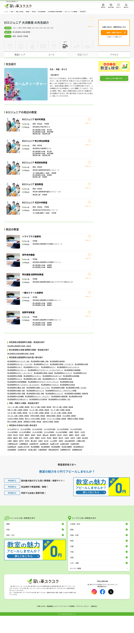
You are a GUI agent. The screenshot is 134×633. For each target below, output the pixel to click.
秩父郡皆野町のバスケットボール (68, 385)
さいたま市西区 (25, 447)
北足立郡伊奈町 (70, 458)
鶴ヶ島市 (34, 458)
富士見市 (85, 455)
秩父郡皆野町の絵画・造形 (16, 408)
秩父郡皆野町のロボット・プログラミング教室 (61, 408)
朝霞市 (37, 455)
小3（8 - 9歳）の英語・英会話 (17, 430)
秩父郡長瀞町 (55, 464)
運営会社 (96, 624)
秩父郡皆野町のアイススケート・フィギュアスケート (45, 387)
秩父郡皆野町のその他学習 (38, 417)
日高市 (40, 458)
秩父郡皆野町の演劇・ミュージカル (38, 405)
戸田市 (26, 455)
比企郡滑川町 (33, 461)
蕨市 (20, 455)
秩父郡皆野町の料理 (75, 414)
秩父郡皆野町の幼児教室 (71, 393)
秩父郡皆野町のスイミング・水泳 (18, 379)
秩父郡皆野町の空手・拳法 (32, 396)
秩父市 (15, 452)
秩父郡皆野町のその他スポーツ (17, 417)
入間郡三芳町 (80, 458)
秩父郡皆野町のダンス (50, 396)
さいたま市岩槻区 (61, 449)
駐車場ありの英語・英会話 (32, 439)
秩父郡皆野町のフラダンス (50, 402)
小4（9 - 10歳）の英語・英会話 (39, 430)
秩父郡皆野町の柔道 (65, 396)
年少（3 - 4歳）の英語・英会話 (41, 424)
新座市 (55, 455)
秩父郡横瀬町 (35, 464)
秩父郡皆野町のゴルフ (14, 385)
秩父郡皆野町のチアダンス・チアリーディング (43, 399)
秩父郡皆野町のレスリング (54, 411)
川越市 (71, 449)
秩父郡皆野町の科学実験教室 (16, 399)
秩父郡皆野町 (45, 464)
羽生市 (65, 452)
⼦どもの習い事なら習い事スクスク (67, 631)
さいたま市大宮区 (49, 447)
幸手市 (27, 458)
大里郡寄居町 (42, 467)
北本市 (72, 455)
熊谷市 (77, 449)
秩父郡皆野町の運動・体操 (39, 379)
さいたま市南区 (37, 449)
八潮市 (78, 455)
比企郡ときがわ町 (23, 464)
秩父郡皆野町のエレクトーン (16, 387)
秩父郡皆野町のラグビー (32, 385)
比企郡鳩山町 (11, 464)
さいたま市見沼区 (63, 447)
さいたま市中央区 (76, 447)
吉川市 (46, 458)
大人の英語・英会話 (69, 433)
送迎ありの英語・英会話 (51, 439)
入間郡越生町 (23, 461)
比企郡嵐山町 (44, 461)
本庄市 (39, 452)
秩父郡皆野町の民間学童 (59, 414)
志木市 (43, 455)
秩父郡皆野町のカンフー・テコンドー (37, 414)
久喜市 (67, 455)
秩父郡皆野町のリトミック (63, 390)
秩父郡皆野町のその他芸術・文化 (59, 417)
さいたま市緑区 (49, 449)
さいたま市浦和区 (25, 449)
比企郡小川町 (54, 461)
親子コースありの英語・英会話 (35, 436)
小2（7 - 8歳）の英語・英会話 (60, 427)
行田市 (9, 452)
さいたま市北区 (37, 447)
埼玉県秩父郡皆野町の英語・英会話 (19, 363)
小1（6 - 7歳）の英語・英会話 (39, 427)
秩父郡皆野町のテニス (41, 382)
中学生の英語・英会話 (37, 433)
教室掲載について (51, 624)
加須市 (33, 452)
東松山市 (45, 452)
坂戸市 (21, 458)
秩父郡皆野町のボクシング (35, 408)
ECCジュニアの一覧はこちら (114, 78)
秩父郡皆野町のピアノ (48, 385)
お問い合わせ (39, 624)
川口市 (83, 449)
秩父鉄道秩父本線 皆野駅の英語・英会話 (20, 371)
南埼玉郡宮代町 (53, 467)
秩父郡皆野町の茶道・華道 (35, 411)
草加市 (9, 455)
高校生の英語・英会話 (53, 433)
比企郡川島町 (64, 461)
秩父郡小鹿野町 (67, 464)
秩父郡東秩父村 (78, 464)
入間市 (31, 455)
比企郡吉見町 (74, 461)
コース (51, 54)
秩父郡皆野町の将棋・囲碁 (16, 411)
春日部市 (53, 452)
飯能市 (27, 452)
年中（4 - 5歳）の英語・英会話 (63, 424)
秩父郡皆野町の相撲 (58, 405)
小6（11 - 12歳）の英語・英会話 (18, 433)
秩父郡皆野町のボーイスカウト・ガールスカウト (23, 402)
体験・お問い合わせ (114, 32)
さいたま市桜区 (12, 449)
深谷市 (77, 452)
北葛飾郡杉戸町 (65, 467)
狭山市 (59, 452)
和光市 (49, 455)
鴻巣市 (71, 452)
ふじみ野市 (53, 458)
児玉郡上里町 (32, 467)
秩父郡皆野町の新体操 (57, 379)
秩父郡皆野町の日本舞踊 (15, 414)
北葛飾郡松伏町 (77, 467)
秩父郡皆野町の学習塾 (14, 393)
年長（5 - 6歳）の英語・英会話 (17, 427)
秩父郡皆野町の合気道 (67, 402)
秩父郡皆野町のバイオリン (32, 393)
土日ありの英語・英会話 (15, 436)
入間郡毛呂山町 (12, 461)
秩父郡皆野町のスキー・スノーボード (19, 390)
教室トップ (20, 54)
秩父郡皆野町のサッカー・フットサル (19, 382)
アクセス (114, 54)
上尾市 (83, 452)
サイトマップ (63, 624)
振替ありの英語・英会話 (75, 436)
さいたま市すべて (13, 447)
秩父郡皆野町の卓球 (81, 382)
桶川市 (61, 455)
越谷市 (15, 455)
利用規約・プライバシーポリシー (80, 624)
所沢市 (21, 452)
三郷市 (9, 458)
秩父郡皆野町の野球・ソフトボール (61, 382)
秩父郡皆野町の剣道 (66, 399)
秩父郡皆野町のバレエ (14, 396)
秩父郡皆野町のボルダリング (52, 393)
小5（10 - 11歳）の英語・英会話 (61, 430)
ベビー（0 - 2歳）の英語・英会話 (18, 424)
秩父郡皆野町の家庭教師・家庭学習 (76, 411)
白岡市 (61, 458)
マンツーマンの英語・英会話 (56, 436)
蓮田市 (15, 458)
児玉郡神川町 (22, 467)
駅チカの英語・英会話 (14, 439)
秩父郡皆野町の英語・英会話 (43, 390)
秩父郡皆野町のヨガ (80, 390)
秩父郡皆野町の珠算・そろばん (76, 405)
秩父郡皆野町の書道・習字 (16, 405)
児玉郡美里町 (11, 467)
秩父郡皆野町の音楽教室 (72, 387)
